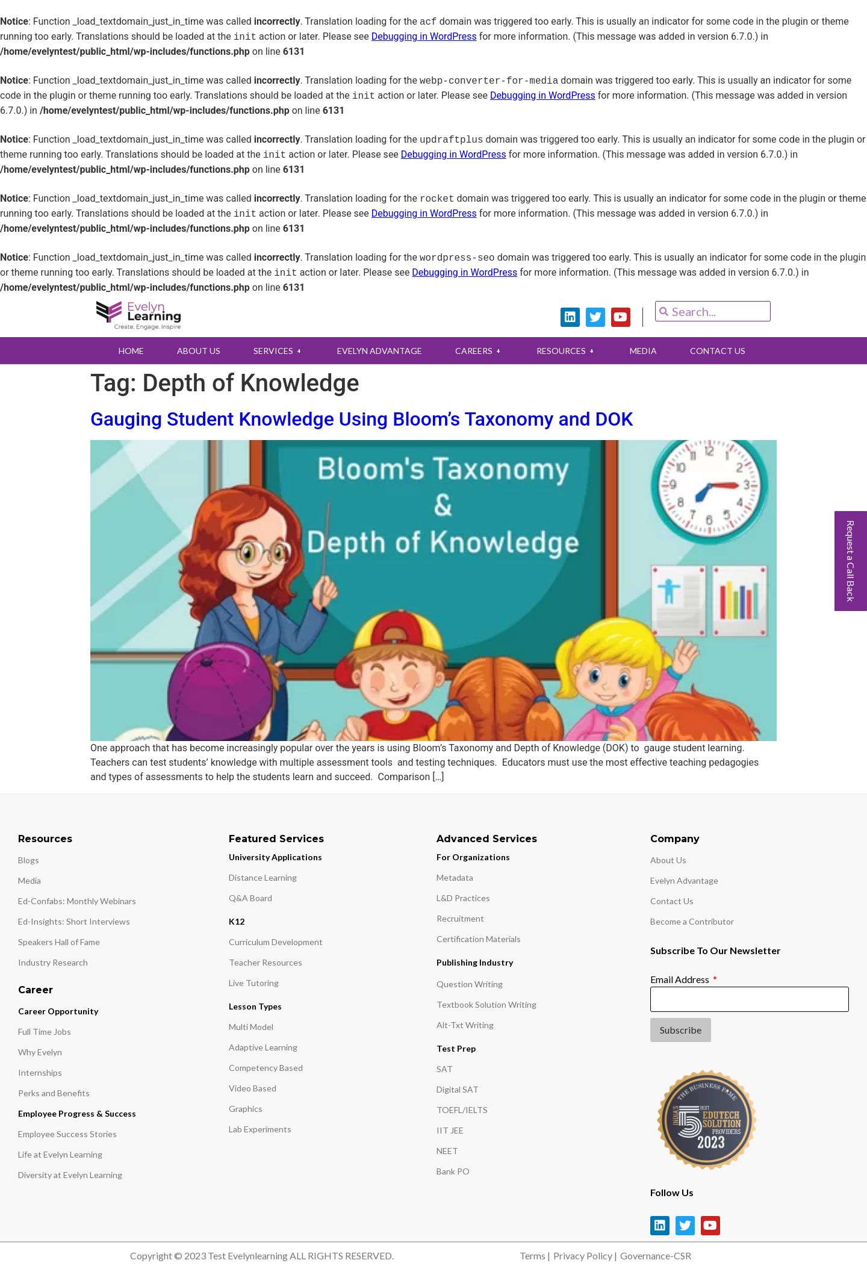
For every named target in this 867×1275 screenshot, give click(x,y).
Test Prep (456, 1048)
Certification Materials (479, 939)
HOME (131, 351)
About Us (668, 860)
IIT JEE (450, 1130)
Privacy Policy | (585, 1255)
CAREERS (479, 351)
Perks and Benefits (54, 1093)
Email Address (680, 979)
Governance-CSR (655, 1255)
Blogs (28, 860)
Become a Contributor (692, 921)
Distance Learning (263, 877)
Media (29, 880)
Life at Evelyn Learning (60, 1154)
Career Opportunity (58, 1011)
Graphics (246, 1108)
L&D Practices (463, 898)
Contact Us (672, 901)
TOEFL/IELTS (462, 1110)
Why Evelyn (40, 1052)
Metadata (455, 877)
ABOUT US (198, 351)
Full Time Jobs (44, 1031)
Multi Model (251, 1027)
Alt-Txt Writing (465, 1025)
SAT (445, 1069)
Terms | (535, 1255)
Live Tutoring (254, 983)
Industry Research (53, 962)
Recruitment (460, 918)
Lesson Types (255, 1006)
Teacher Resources (265, 962)
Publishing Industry (475, 962)
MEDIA (643, 351)
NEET (447, 1151)
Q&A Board (250, 898)
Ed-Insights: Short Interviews (74, 921)
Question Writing (470, 984)
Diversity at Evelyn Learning (70, 1175)
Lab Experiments (260, 1129)
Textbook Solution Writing (486, 1004)
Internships (40, 1072)
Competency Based (266, 1067)
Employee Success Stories (67, 1134)
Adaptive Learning (263, 1047)
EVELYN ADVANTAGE (379, 351)
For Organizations (473, 857)
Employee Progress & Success (77, 1113)
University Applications (275, 857)
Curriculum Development (276, 942)
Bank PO (453, 1171)
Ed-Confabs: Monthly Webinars (77, 901)
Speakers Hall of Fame (59, 942)
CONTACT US (717, 351)
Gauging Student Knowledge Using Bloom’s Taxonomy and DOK (361, 419)
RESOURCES (566, 351)
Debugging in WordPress (424, 37)
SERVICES (278, 351)
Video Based (252, 1088)
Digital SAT (458, 1089)
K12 (236, 921)
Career (35, 990)
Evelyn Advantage (684, 880)
